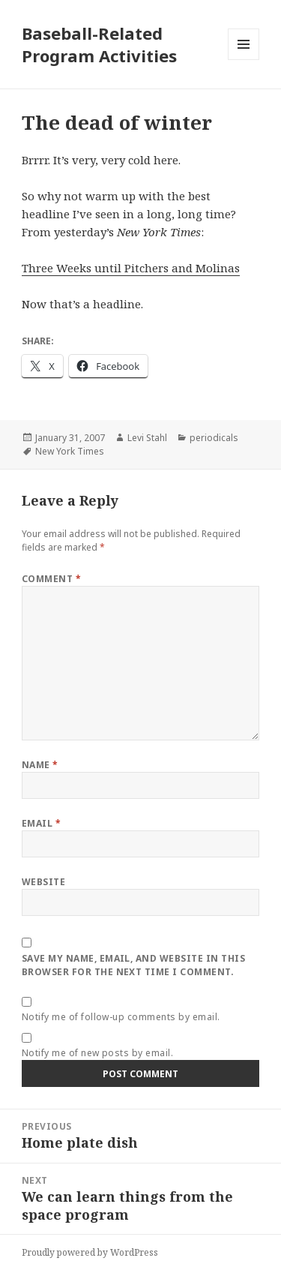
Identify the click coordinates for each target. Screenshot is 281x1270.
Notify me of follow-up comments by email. (121, 1016)
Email (41, 823)
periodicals (214, 437)
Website (43, 881)
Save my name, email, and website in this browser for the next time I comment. (133, 965)
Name (40, 764)
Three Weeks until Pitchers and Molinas (131, 267)
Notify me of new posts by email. (97, 1052)
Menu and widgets (244, 59)
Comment (51, 578)
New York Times (69, 451)
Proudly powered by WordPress (90, 1252)
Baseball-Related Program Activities (99, 44)
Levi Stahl (147, 437)
